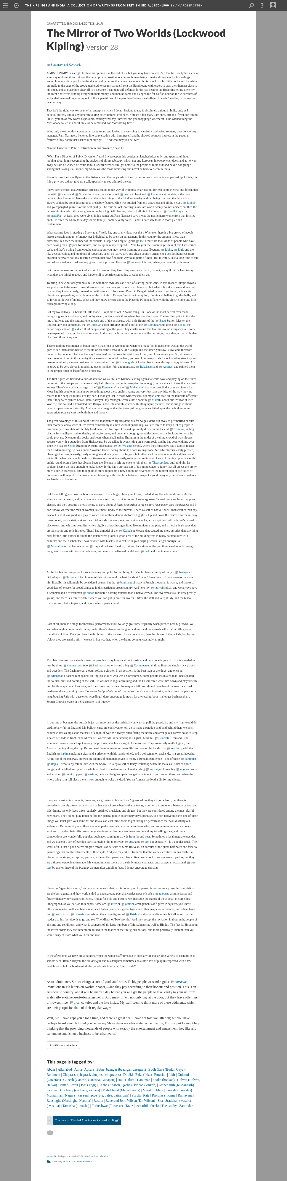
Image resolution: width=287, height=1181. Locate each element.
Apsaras (168, 366)
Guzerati (164, 738)
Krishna (135, 914)
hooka (181, 324)
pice (75, 245)
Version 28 (51, 1156)
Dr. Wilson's (125, 445)
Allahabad (57, 675)
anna (133, 262)
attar (132, 841)
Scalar (66, 1161)
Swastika (60, 914)
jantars (129, 904)
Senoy (71, 445)
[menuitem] (5, 5)
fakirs (168, 249)
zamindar (190, 758)
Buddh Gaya (175, 211)
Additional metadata (63, 1045)
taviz (114, 904)
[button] (262, 5)
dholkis (70, 774)
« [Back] (49, 1120)
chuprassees (74, 665)
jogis (181, 249)
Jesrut (127, 194)
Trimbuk (179, 429)
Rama (65, 194)
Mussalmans (58, 546)
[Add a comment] (52, 1133)
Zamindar (154, 324)
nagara (185, 769)
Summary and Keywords (66, 64)
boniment (126, 582)
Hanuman (157, 194)
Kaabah (127, 530)
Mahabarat (136, 387)
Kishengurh (127, 362)
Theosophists (160, 462)
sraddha (56, 215)
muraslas (181, 982)
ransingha (156, 769)
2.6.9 (72, 1161)
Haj (95, 546)
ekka (78, 329)
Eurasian (96, 324)
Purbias (97, 665)
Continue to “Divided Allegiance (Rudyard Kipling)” (87, 1120)
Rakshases (146, 366)
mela (143, 241)
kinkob (191, 202)
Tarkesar (71, 577)
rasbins (92, 774)
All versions (92, 1156)
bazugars (184, 572)
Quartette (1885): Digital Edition (71, 23)
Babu (162, 320)
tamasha (164, 893)
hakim (65, 753)
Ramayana (108, 387)
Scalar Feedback (84, 1161)
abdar (90, 592)
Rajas (54, 764)
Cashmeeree (141, 665)
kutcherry (176, 748)
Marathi (156, 400)
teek (147, 551)
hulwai (159, 587)
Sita (81, 194)
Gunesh (80, 914)
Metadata (104, 1156)
